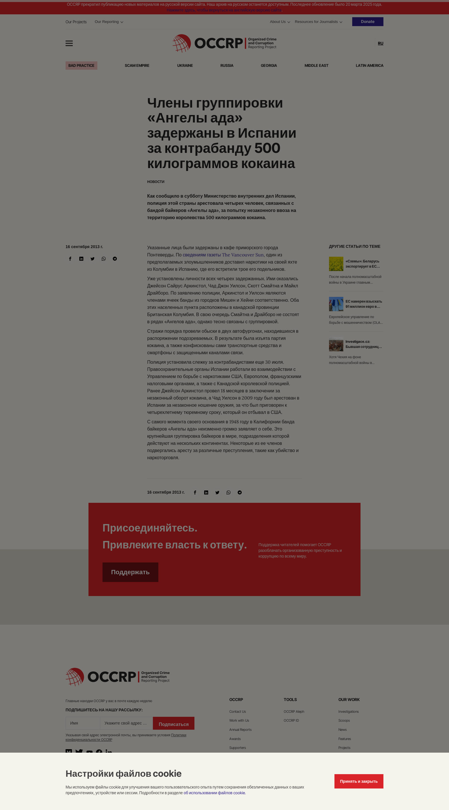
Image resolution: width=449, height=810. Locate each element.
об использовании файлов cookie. (214, 792)
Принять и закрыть (359, 781)
